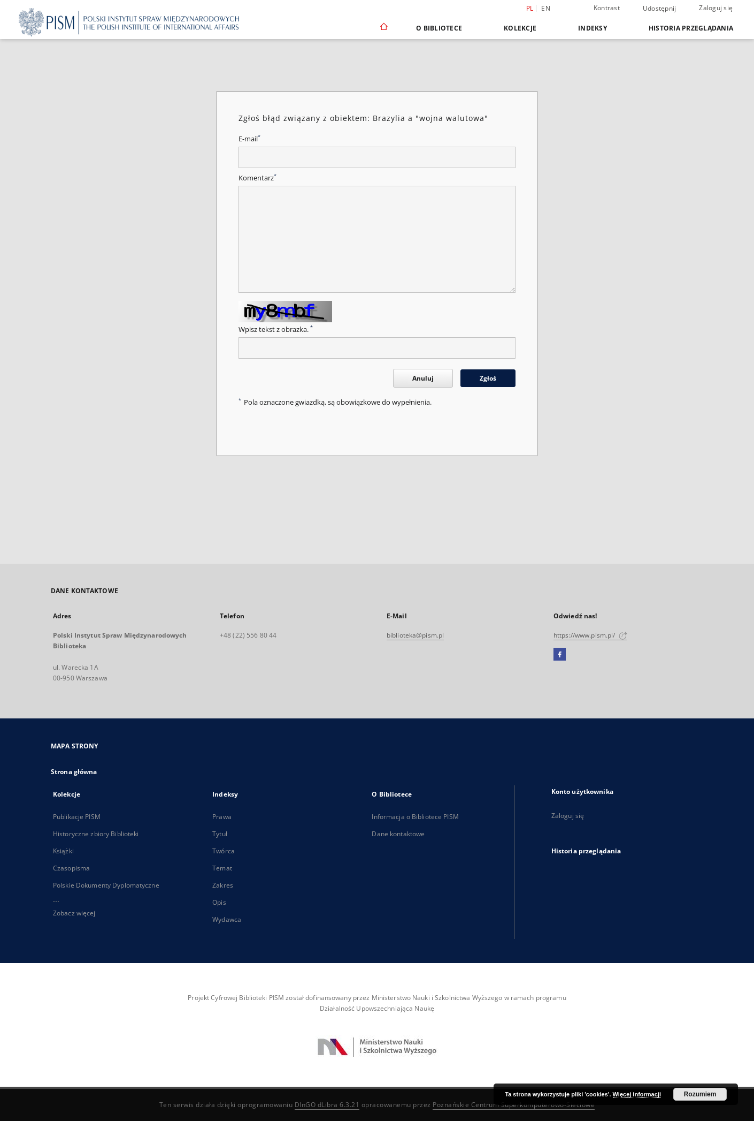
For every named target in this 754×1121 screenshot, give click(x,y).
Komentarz (257, 178)
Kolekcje (520, 28)
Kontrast (607, 7)
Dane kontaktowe (398, 833)
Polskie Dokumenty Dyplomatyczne (106, 885)
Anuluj (423, 378)
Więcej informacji (637, 1094)
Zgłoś (488, 378)
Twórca (223, 850)
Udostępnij (659, 8)
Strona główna (74, 771)
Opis (219, 902)
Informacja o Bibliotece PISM (415, 816)
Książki (63, 850)
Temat (222, 868)
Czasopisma (71, 868)
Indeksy (592, 28)
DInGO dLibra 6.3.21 (327, 1104)
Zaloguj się (716, 7)
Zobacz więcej (74, 913)
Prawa (222, 816)
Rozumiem (700, 1094)
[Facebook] (559, 655)
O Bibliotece (439, 28)
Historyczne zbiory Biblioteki (96, 833)
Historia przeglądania (691, 28)
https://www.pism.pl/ (590, 635)
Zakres (222, 885)
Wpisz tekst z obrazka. (275, 329)
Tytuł (219, 833)
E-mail (249, 138)
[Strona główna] (383, 28)
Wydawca (226, 919)
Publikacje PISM (77, 816)
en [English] (545, 8)
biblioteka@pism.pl (415, 635)
